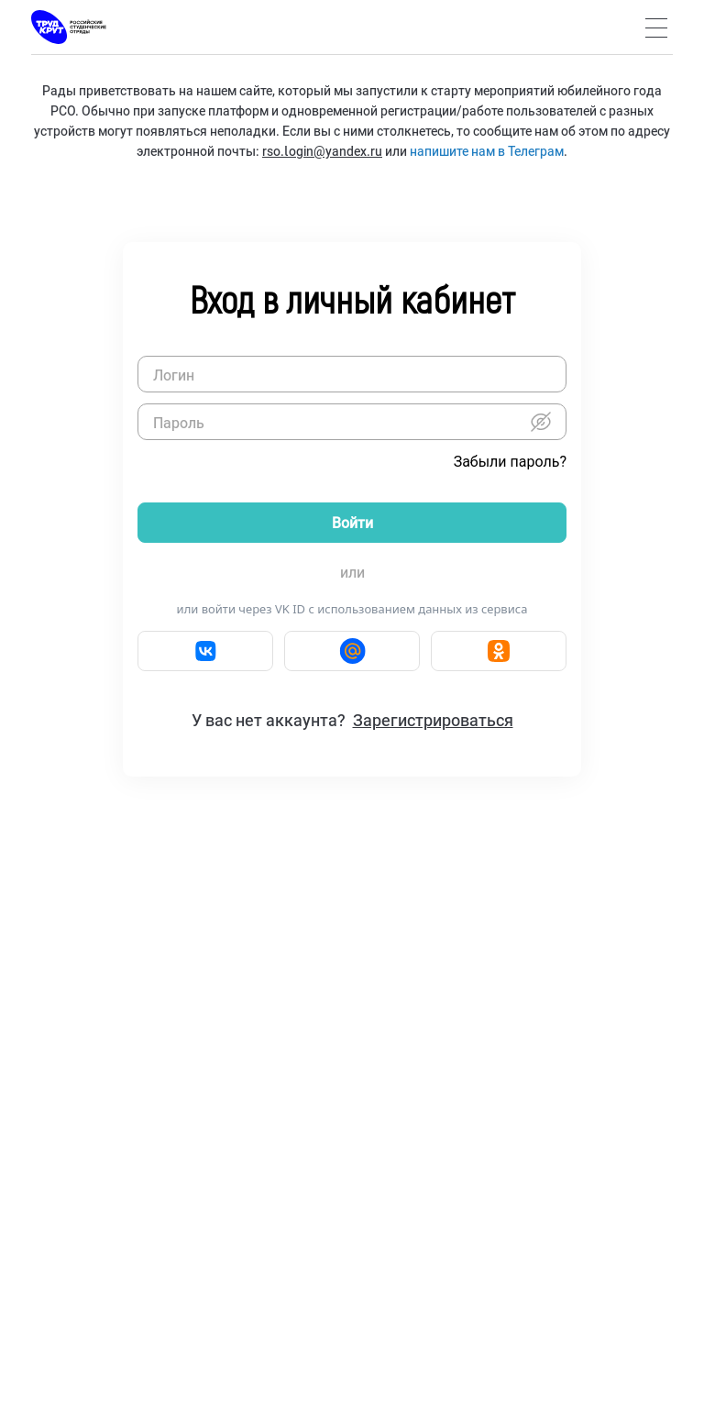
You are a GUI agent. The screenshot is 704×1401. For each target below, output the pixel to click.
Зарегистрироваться (433, 720)
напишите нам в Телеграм (487, 151)
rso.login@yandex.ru (322, 151)
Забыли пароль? (510, 461)
